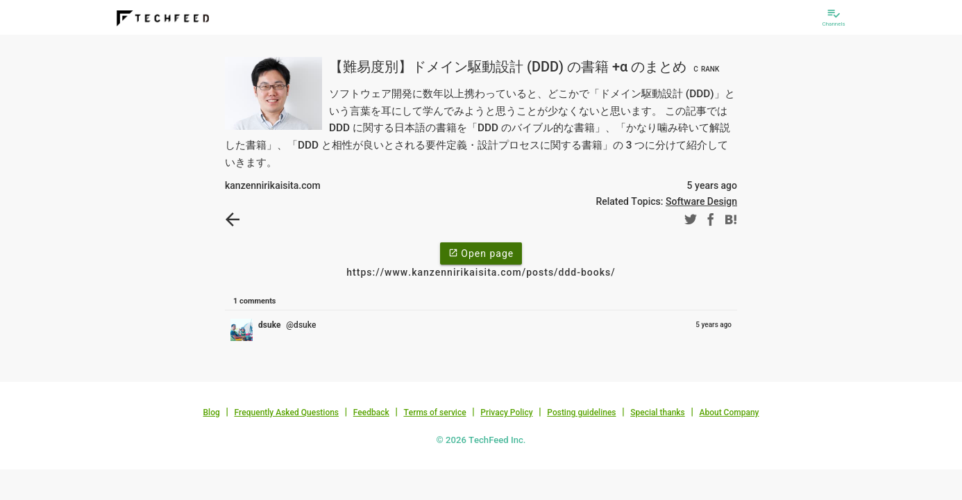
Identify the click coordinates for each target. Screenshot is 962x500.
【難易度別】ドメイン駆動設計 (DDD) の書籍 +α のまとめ (526, 66)
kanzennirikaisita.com (273, 185)
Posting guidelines (581, 412)
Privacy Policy (506, 412)
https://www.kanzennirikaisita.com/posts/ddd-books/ (480, 272)
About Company (729, 412)
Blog (211, 412)
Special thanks (657, 412)
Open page (481, 253)
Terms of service (434, 412)
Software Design (701, 201)
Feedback (371, 412)
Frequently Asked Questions (286, 412)
